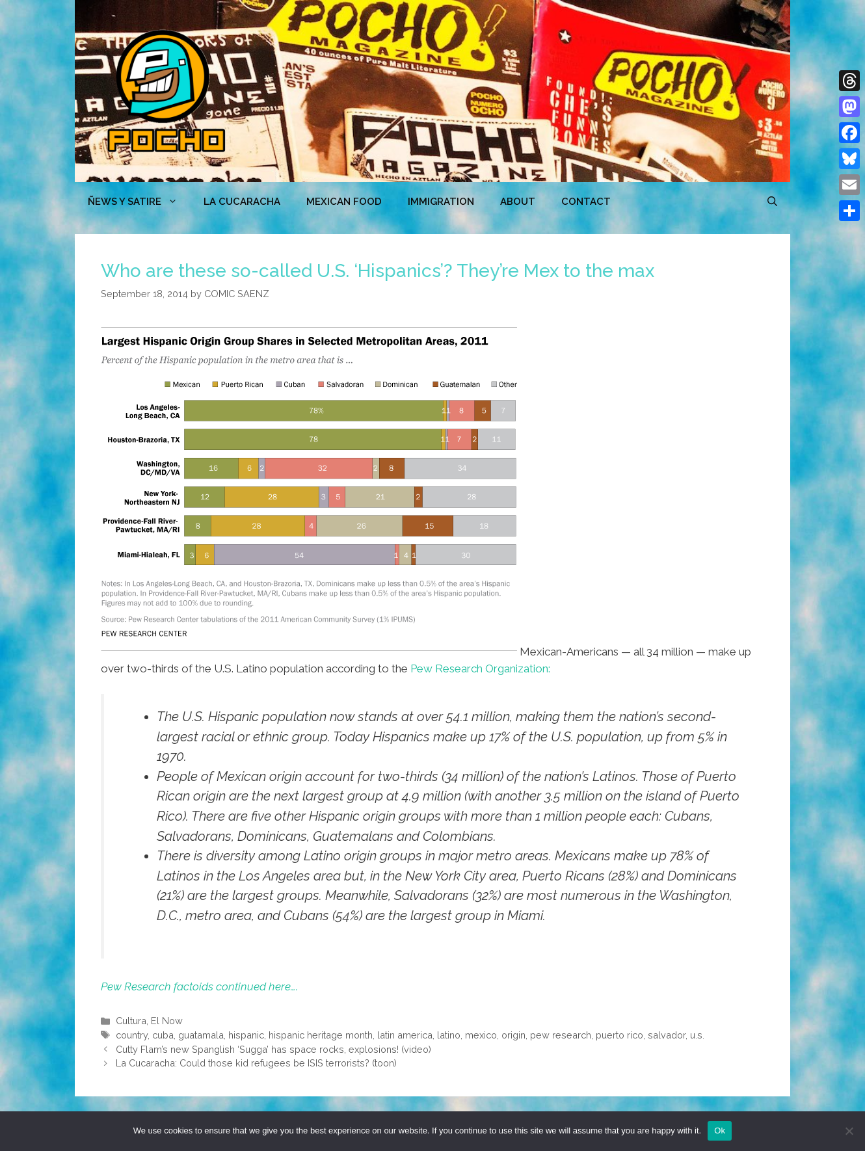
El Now (167, 1020)
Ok (719, 1130)
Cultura (131, 1020)
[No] (848, 1130)
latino (448, 1034)
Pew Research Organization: (480, 668)
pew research (560, 1034)
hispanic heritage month (321, 1034)
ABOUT (517, 201)
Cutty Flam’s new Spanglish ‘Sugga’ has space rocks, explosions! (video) (273, 1049)
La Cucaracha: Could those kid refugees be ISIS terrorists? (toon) (256, 1062)
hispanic (246, 1034)
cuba (163, 1034)
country (132, 1034)
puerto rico (619, 1034)
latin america (404, 1034)
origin (513, 1034)
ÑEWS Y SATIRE (139, 201)
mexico (481, 1034)
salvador (666, 1034)
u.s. (697, 1034)
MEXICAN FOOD (344, 201)
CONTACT (586, 201)
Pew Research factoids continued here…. (199, 986)
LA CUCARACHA (242, 201)
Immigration (441, 201)
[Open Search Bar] (772, 201)
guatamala (201, 1034)
